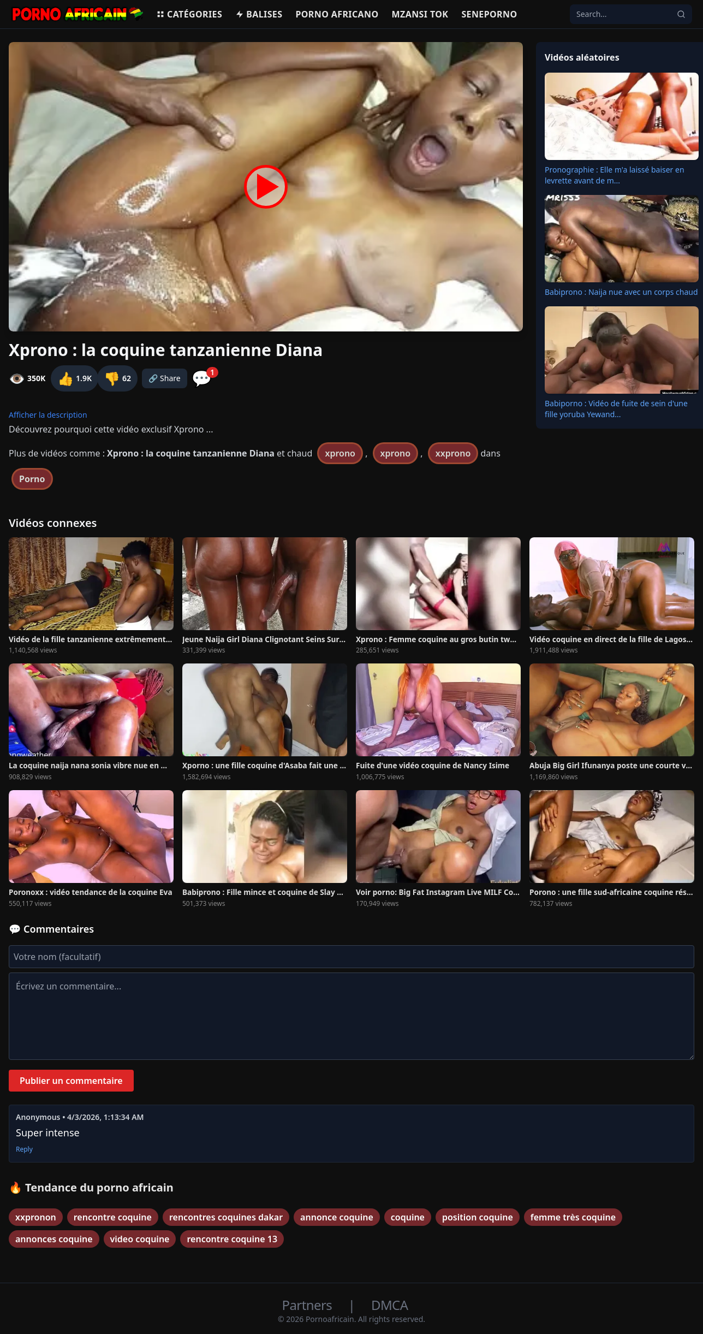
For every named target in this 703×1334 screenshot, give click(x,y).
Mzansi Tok (420, 14)
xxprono (453, 453)
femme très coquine (573, 1217)
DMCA (389, 1305)
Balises (258, 14)
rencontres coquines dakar (226, 1217)
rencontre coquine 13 (232, 1239)
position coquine (477, 1217)
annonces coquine (54, 1239)
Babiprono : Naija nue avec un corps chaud (621, 292)
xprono (340, 453)
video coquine (140, 1239)
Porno (32, 479)
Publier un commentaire (71, 1081)
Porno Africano (336, 14)
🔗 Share (164, 378)
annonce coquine (336, 1217)
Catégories (189, 14)
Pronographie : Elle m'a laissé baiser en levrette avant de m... (614, 175)
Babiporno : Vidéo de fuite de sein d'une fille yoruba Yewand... (616, 408)
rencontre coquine (113, 1217)
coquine (408, 1217)
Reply (24, 1149)
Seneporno (489, 14)
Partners (308, 1305)
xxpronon (35, 1217)
